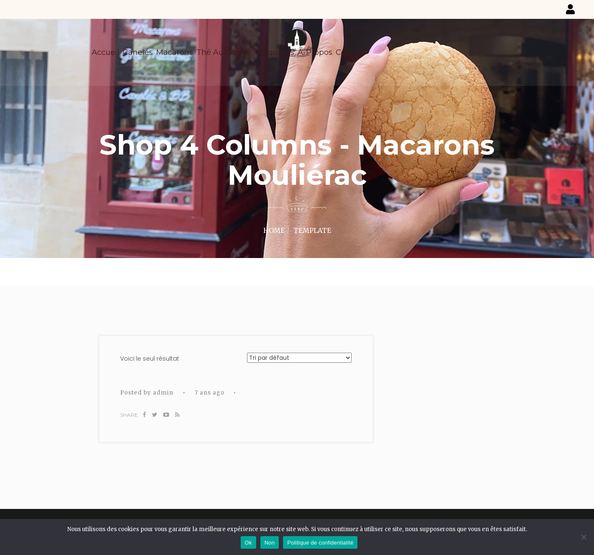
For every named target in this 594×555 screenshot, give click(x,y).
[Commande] (299, 358)
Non (270, 543)
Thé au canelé (224, 52)
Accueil (105, 52)
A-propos (315, 52)
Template (312, 230)
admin (163, 392)
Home (274, 230)
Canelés (138, 52)
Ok (248, 543)
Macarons (174, 52)
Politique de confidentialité (320, 543)
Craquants (274, 52)
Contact (350, 52)
